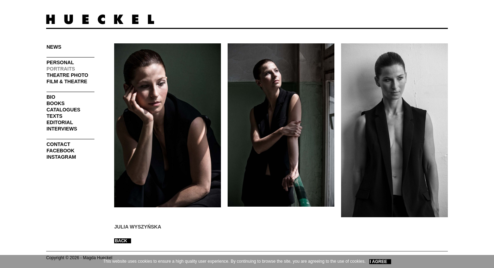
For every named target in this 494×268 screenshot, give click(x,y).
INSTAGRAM (61, 157)
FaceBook (60, 150)
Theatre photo (67, 75)
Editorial (60, 122)
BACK (121, 240)
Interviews (62, 129)
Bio (51, 97)
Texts (54, 116)
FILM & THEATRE (67, 81)
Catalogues (63, 109)
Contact (58, 144)
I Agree (378, 261)
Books (55, 103)
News (54, 47)
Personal (60, 62)
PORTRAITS (61, 69)
